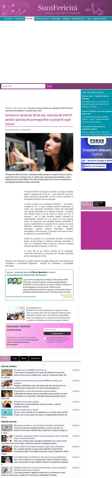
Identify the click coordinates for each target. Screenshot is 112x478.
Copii (88, 18)
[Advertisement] (26, 66)
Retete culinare (42, 18)
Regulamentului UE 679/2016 (55, 342)
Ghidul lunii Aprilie (98, 204)
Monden (29, 18)
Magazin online (99, 18)
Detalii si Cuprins (29, 297)
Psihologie (55, 18)
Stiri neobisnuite (20, 108)
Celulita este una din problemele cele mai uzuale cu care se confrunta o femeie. (31, 404)
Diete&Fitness (78, 18)
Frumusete (19, 18)
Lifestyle (66, 18)
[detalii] (75, 370)
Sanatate (8, 18)
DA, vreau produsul (14, 297)
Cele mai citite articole (86, 204)
